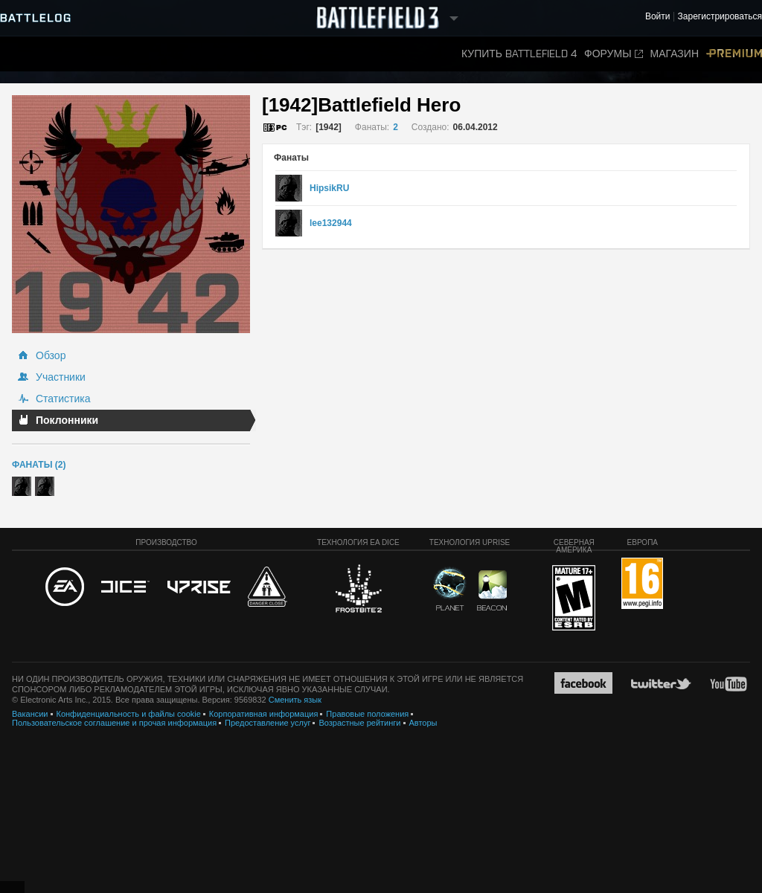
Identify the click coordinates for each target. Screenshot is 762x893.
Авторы (423, 722)
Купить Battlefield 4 (519, 54)
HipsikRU (329, 188)
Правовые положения (367, 713)
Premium (734, 53)
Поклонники (67, 420)
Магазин (674, 54)
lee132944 (331, 223)
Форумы (613, 54)
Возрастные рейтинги (359, 722)
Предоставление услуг (267, 722)
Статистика (63, 398)
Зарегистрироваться (720, 17)
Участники (61, 377)
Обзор (50, 355)
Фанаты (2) (38, 465)
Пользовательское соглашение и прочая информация (114, 722)
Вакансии (30, 713)
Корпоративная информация (263, 713)
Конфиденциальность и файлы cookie (129, 713)
